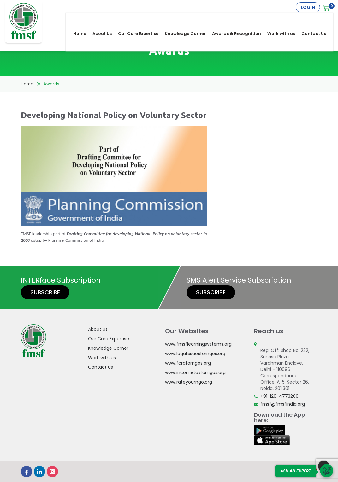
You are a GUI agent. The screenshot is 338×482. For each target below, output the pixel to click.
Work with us (285, 19)
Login (308, 7)
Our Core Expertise (142, 19)
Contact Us (317, 19)
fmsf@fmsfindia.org (282, 404)
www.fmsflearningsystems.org (198, 344)
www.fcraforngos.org (188, 363)
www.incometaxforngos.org (195, 372)
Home (83, 19)
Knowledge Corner (189, 19)
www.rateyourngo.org (188, 382)
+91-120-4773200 (279, 396)
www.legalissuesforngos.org (195, 353)
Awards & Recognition (240, 19)
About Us (106, 19)
